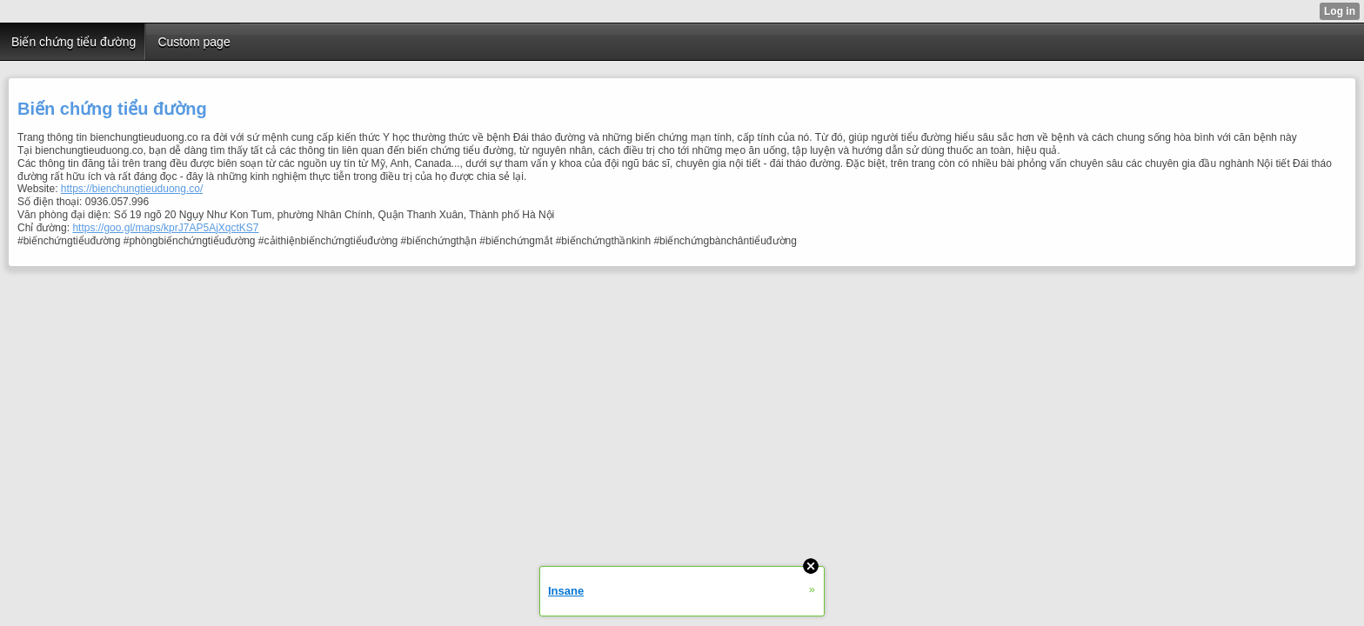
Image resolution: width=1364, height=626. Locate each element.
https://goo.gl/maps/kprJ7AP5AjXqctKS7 (165, 228)
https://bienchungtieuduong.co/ (132, 189)
